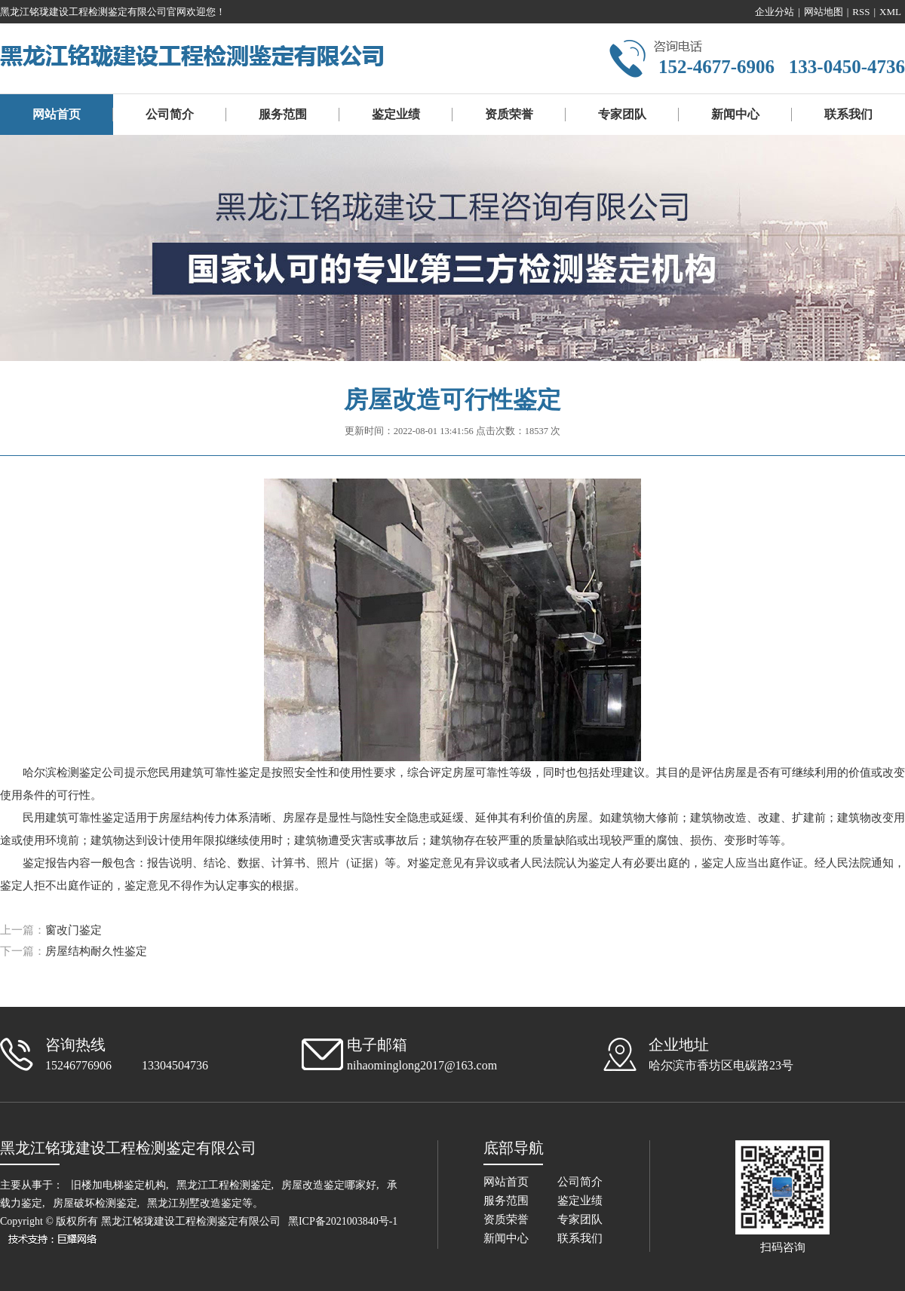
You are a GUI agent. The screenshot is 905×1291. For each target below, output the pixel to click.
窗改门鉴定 (73, 930)
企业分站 (774, 12)
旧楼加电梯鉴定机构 (118, 1185)
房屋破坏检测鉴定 (95, 1203)
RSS (861, 12)
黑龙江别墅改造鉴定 (194, 1203)
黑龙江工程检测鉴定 (224, 1185)
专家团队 (622, 114)
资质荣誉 (509, 114)
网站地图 (823, 12)
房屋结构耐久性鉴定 (96, 951)
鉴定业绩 (396, 114)
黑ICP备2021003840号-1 (342, 1221)
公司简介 (170, 114)
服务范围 (283, 114)
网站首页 (56, 114)
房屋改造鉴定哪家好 (328, 1185)
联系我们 (848, 114)
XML (890, 12)
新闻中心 (735, 114)
